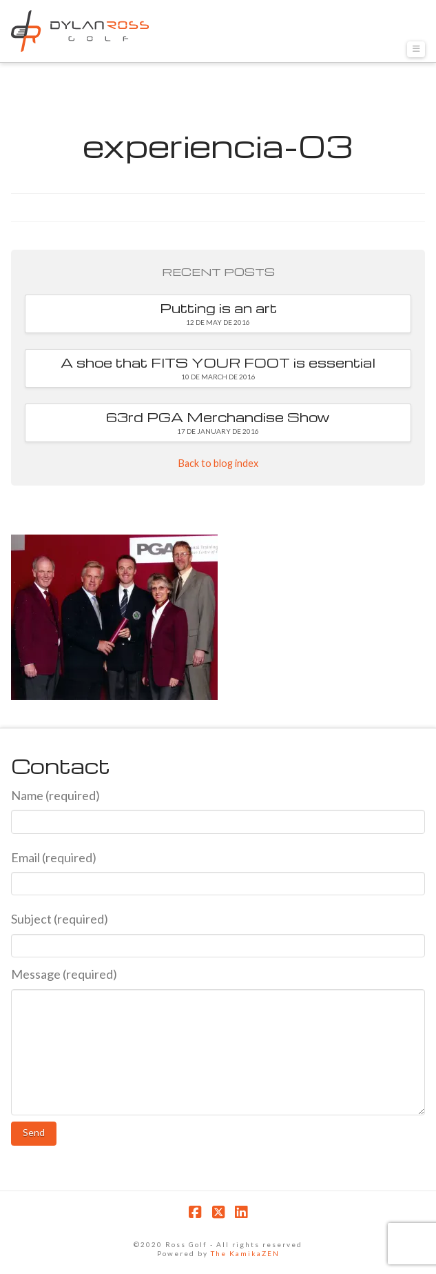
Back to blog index (218, 463)
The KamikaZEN (245, 1253)
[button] (416, 49)
